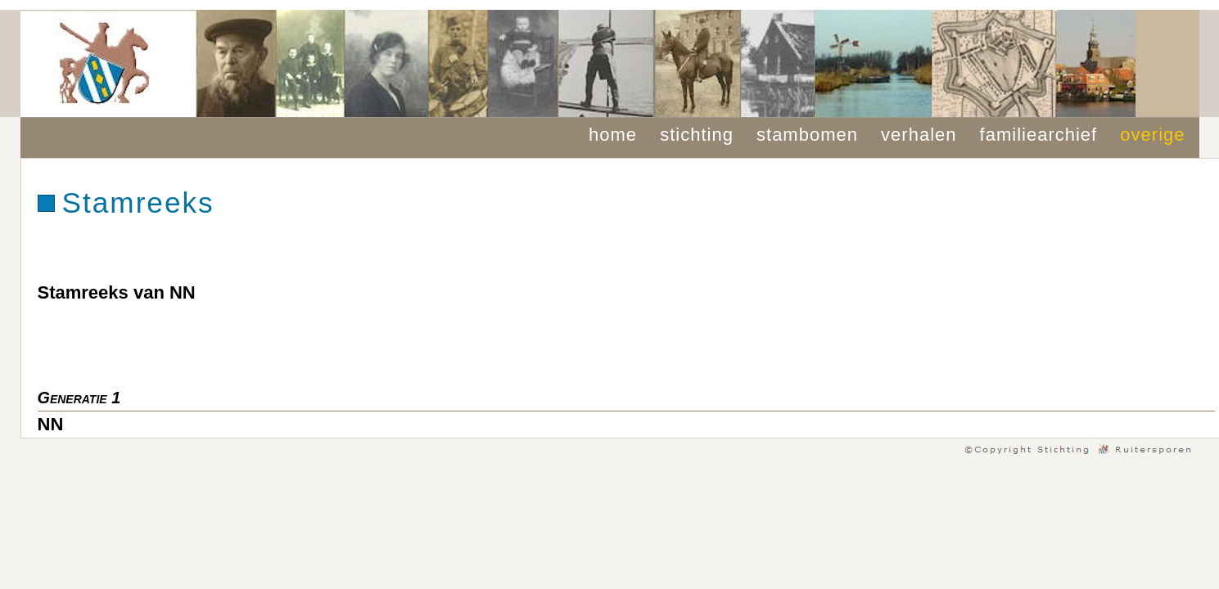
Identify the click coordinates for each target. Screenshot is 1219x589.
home (613, 134)
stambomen (807, 134)
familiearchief (1039, 134)
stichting (697, 134)
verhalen (918, 134)
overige (1152, 134)
